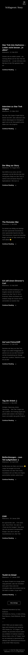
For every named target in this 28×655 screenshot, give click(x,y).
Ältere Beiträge (14, 603)
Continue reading (9, 70)
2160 (4, 516)
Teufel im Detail (9, 575)
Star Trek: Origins (15, 650)
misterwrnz (5, 52)
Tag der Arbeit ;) (9, 401)
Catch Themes (20, 651)
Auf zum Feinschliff (11, 342)
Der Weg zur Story (10, 165)
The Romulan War (10, 222)
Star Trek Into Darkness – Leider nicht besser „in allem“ (14, 47)
